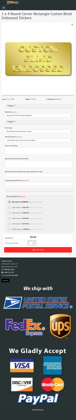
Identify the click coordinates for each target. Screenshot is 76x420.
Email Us (5, 280)
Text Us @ (10, 275)
